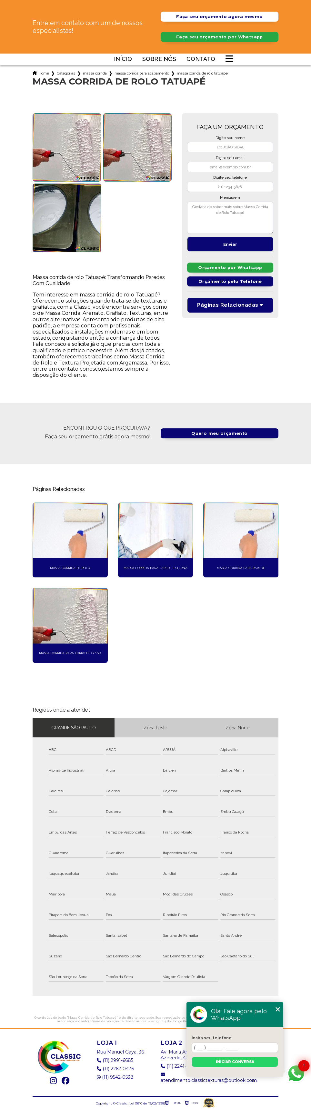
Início (123, 59)
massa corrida (95, 73)
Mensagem (230, 197)
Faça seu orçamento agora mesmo (219, 16)
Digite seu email (230, 157)
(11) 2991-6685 (115, 1060)
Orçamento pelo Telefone (230, 281)
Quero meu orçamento (219, 433)
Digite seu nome (230, 137)
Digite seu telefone (230, 177)
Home (43, 73)
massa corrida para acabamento (142, 73)
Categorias (66, 73)
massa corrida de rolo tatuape (202, 73)
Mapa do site (259, 1078)
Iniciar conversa (235, 1062)
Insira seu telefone (212, 1038)
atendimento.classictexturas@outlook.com (198, 1077)
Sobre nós (159, 59)
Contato (200, 59)
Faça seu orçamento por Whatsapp (219, 37)
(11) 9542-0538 (115, 1077)
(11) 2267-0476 (115, 1069)
